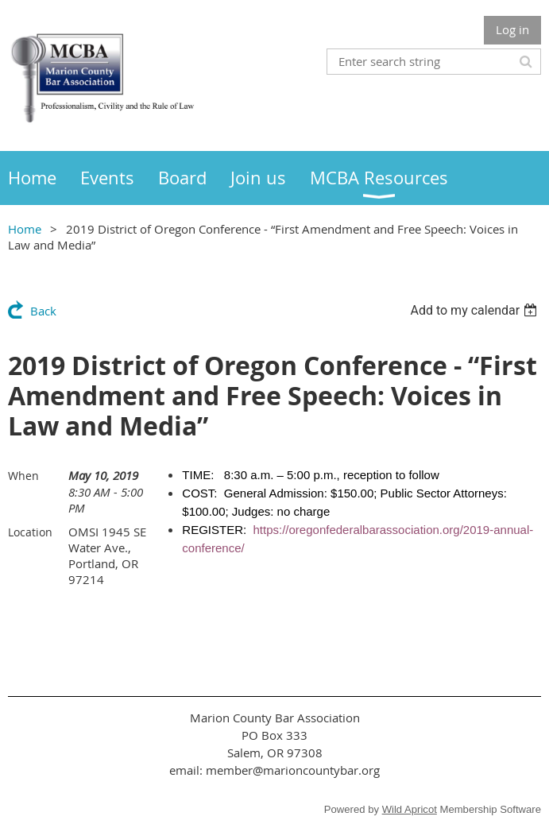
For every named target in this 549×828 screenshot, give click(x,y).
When (23, 475)
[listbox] (475, 310)
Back (43, 311)
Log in (512, 29)
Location (30, 532)
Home (24, 229)
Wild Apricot (409, 809)
